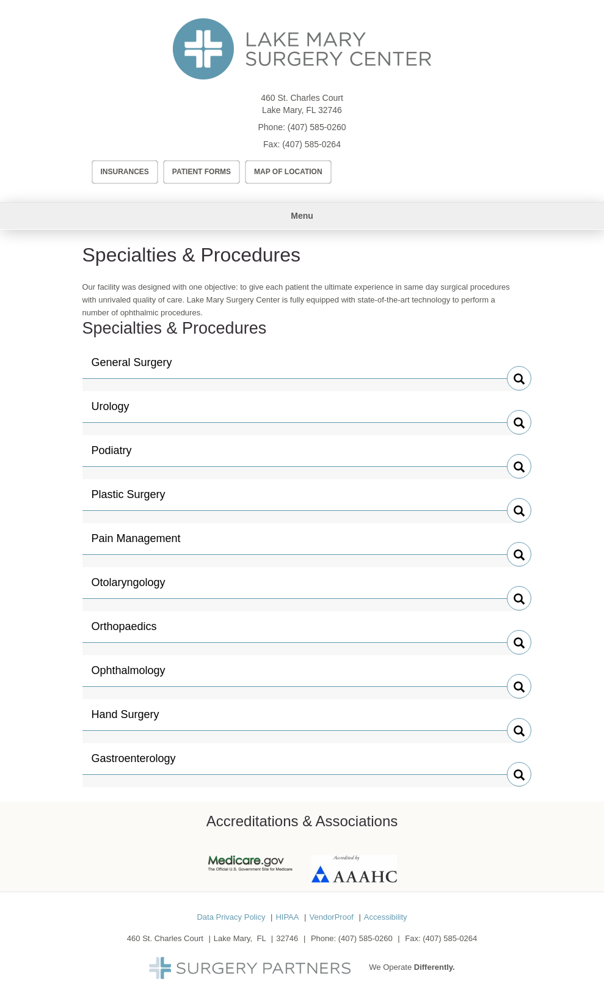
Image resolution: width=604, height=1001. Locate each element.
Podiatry (117, 455)
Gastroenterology (134, 763)
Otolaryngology (129, 587)
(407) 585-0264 (311, 144)
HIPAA (287, 917)
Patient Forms (201, 171)
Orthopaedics (124, 631)
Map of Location (288, 171)
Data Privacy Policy (231, 917)
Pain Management (136, 543)
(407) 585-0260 (317, 127)
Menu (302, 216)
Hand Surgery (125, 719)
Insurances (125, 171)
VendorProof (331, 917)
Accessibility (385, 917)
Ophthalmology (129, 675)
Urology (117, 411)
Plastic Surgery (129, 499)
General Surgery (132, 367)
